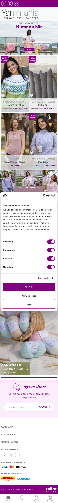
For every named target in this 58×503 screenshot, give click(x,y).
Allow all (29, 287)
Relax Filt (43, 105)
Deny (29, 305)
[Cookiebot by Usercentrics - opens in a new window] (43, 196)
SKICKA (42, 407)
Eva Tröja (43, 162)
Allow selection (29, 296)
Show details (43, 278)
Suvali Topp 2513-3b (14, 162)
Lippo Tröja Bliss (15, 105)
